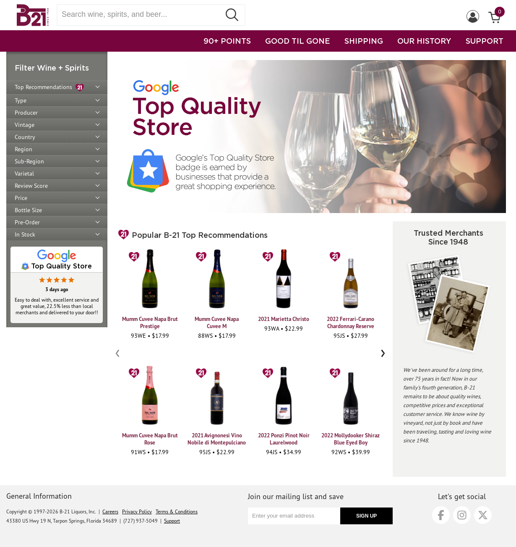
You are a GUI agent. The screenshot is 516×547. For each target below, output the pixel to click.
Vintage (24, 125)
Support (172, 521)
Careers (110, 511)
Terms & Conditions (177, 511)
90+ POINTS (227, 41)
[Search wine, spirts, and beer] (141, 14)
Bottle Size (28, 210)
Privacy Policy (137, 511)
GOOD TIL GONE (297, 41)
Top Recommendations (49, 87)
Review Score (31, 185)
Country (25, 137)
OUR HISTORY (424, 41)
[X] (483, 515)
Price (21, 198)
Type (20, 100)
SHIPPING (363, 41)
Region (23, 149)
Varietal (24, 173)
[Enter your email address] (294, 516)
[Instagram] (462, 515)
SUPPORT (484, 41)
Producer (26, 112)
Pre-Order (27, 222)
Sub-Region (29, 161)
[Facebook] (441, 515)
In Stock (25, 234)
